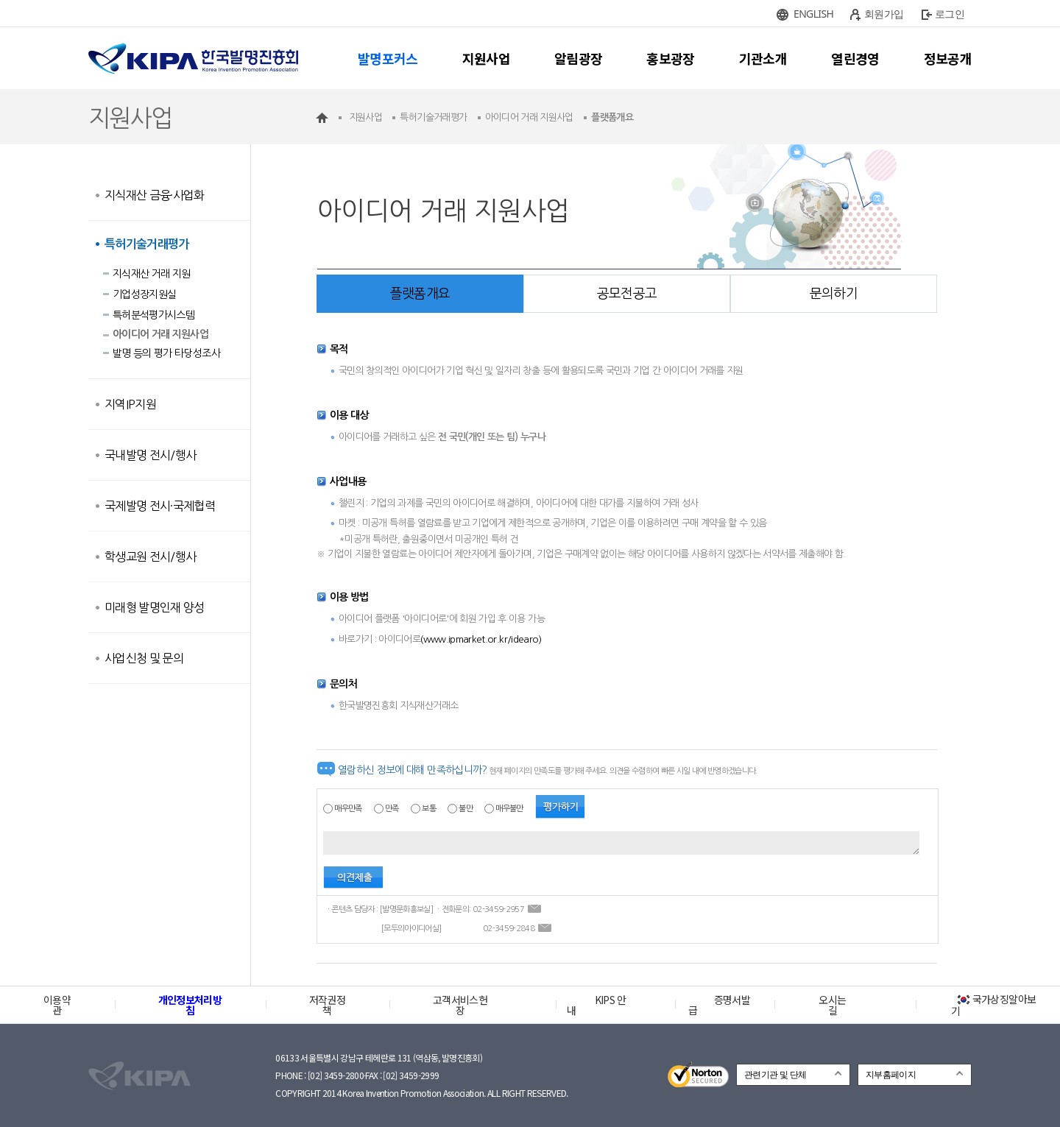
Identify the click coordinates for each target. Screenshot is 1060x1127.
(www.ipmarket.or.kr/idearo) (480, 639)
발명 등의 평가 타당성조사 (166, 353)
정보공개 (948, 58)
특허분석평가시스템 (153, 315)
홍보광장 (670, 58)
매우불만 (509, 809)
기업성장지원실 (144, 294)
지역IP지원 (130, 404)
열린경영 (855, 58)
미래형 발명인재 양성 (155, 607)
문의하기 (834, 293)
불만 (466, 809)
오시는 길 (832, 1004)
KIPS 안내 (596, 1004)
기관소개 (763, 58)
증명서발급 (719, 1004)
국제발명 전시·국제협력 (160, 506)
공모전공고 (627, 293)
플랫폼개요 (420, 293)
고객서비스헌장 (460, 1004)
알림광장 (578, 58)
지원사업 (486, 58)
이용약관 (57, 1004)
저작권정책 (327, 1004)
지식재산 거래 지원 (152, 274)
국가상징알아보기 (993, 1005)
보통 (429, 809)
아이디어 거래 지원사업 (160, 334)
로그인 (949, 14)
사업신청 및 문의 (144, 658)
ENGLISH (813, 14)
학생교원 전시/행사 (151, 556)
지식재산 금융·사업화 (155, 195)
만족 (392, 809)
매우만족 (347, 809)
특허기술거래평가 (147, 244)
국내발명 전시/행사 (151, 455)
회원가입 (883, 14)
